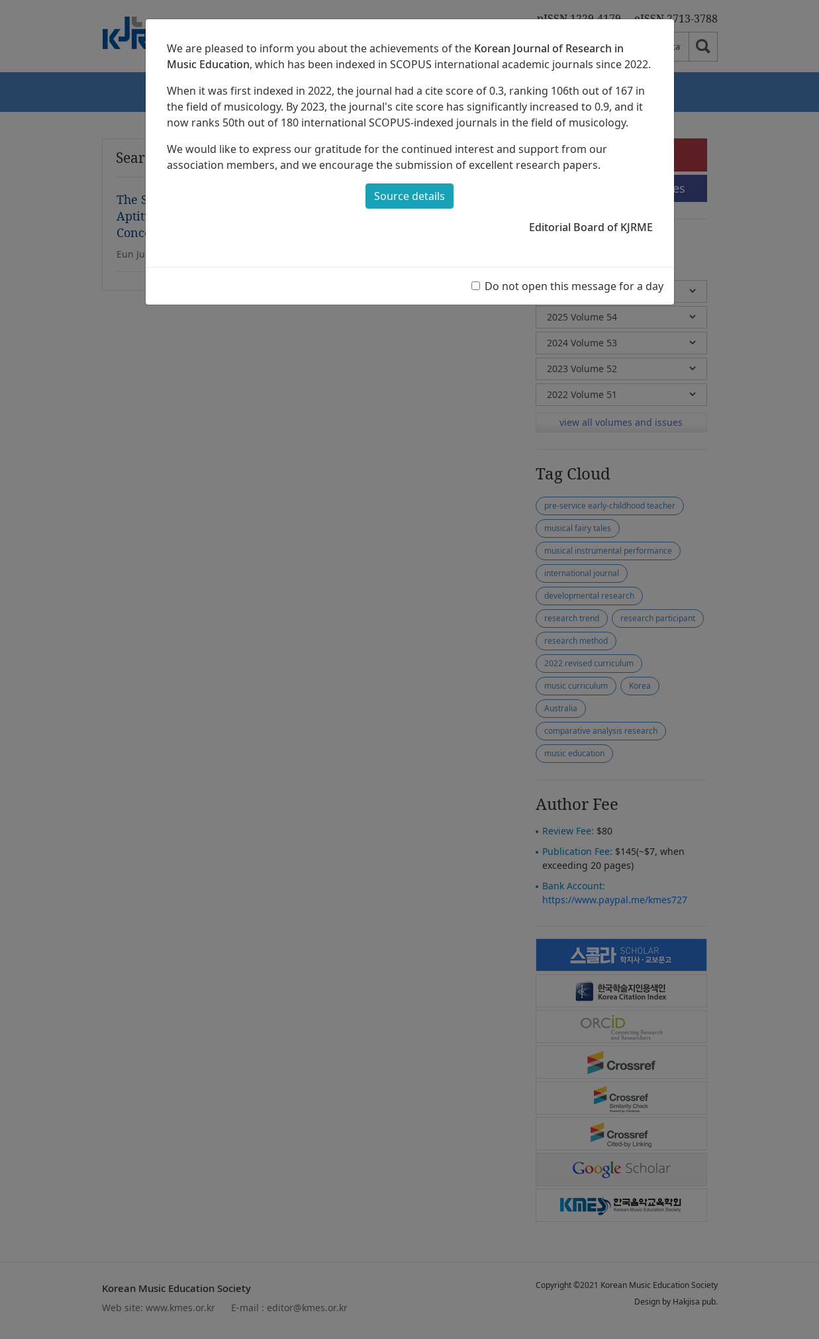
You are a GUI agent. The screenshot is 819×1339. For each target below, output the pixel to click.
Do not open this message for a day (574, 286)
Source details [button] (409, 196)
